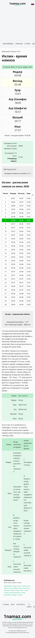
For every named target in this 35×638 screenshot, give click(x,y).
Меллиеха (17, 592)
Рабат (26, 590)
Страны (6, 605)
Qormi (10, 588)
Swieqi (23, 592)
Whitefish (7, 590)
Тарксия (20, 595)
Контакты (21, 605)
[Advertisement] (17, 24)
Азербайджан (8, 44)
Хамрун (14, 595)
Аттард (6, 592)
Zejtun (22, 590)
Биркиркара (8, 586)
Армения (19, 44)
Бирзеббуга (8, 595)
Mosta (28, 586)
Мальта (13, 51)
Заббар (15, 588)
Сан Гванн (26, 588)
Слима (6, 588)
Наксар (20, 588)
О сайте (29, 606)
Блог (13, 605)
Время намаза (6, 51)
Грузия (27, 44)
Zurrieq (11, 592)
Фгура (17, 590)
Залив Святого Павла (19, 586)
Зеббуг (12, 590)
